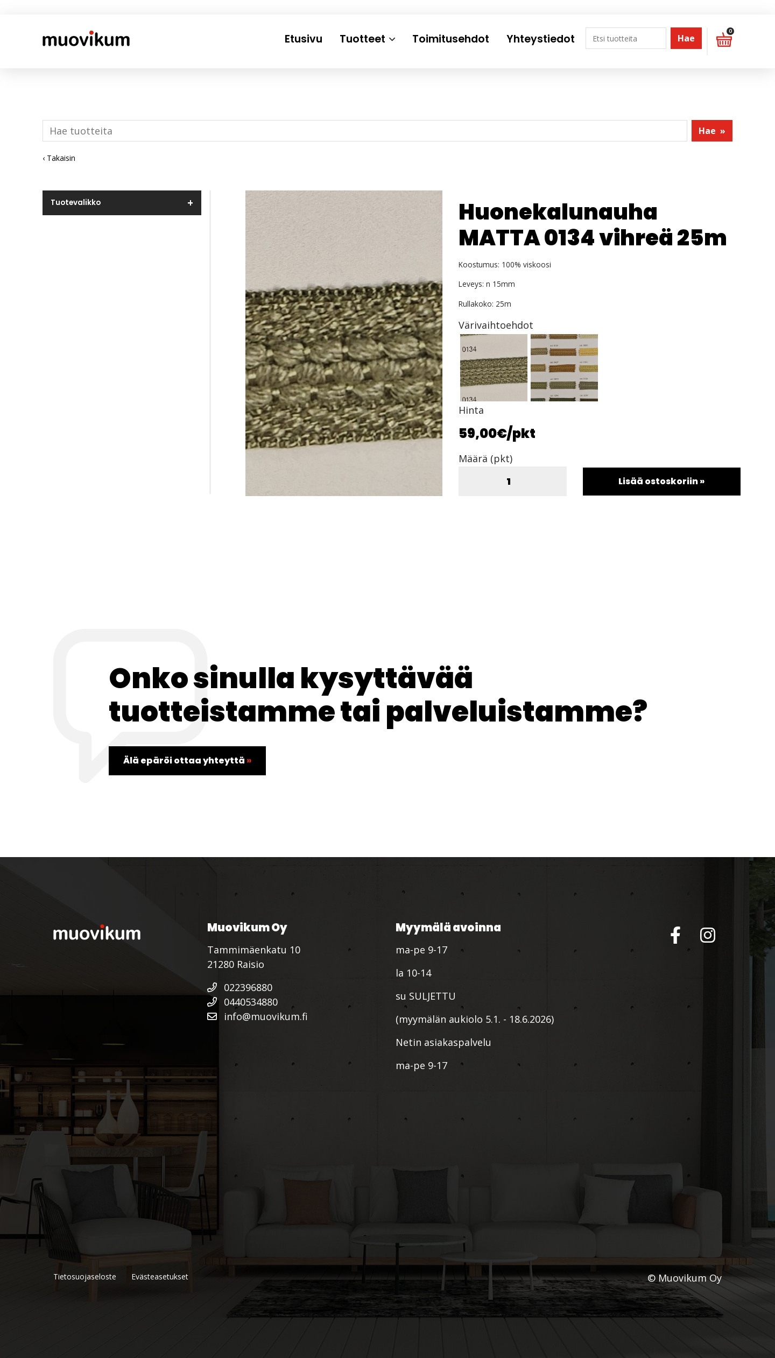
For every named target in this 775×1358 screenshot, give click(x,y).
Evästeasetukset (159, 1276)
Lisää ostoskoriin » (661, 481)
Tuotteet (362, 39)
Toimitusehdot (450, 39)
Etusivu (303, 39)
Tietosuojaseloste (84, 1276)
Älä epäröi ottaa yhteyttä (187, 760)
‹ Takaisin (59, 158)
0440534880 (242, 1001)
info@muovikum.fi (257, 1016)
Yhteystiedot (540, 39)
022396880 (239, 987)
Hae (686, 38)
